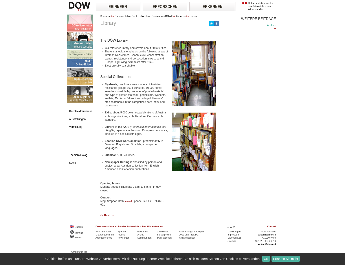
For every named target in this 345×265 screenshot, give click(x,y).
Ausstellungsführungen (191, 231)
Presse (121, 234)
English (76, 227)
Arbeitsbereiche (103, 237)
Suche (73, 162)
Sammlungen (144, 237)
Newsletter (123, 237)
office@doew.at (267, 244)
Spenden (122, 231)
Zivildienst (162, 231)
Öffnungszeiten (187, 237)
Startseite (105, 16)
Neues (76, 237)
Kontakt (271, 226)
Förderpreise (164, 234)
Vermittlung (75, 126)
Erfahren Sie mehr (285, 259)
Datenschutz (234, 237)
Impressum (233, 234)
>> (274, 28)
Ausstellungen (77, 119)
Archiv (140, 234)
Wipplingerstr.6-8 (267, 234)
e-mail (128, 201)
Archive (271, 25)
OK (266, 259)
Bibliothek (142, 231)
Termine (76, 233)
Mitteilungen (234, 231)
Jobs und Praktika (188, 234)
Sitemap (232, 241)
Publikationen (164, 237)
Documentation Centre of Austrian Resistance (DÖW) (143, 16)
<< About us (107, 215)
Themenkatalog (78, 155)
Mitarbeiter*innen (104, 234)
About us (180, 16)
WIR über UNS (103, 231)
